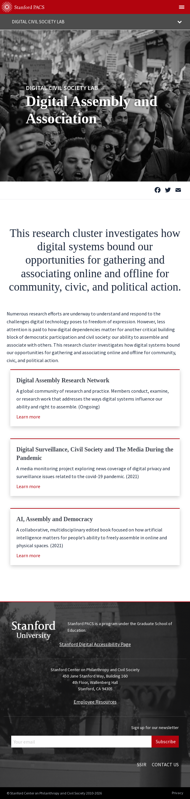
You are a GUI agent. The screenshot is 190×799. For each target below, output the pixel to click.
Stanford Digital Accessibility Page (95, 644)
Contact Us (165, 764)
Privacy (177, 793)
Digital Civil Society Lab (62, 87)
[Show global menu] (182, 7)
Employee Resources (95, 702)
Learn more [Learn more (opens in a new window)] (28, 417)
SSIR (141, 764)
